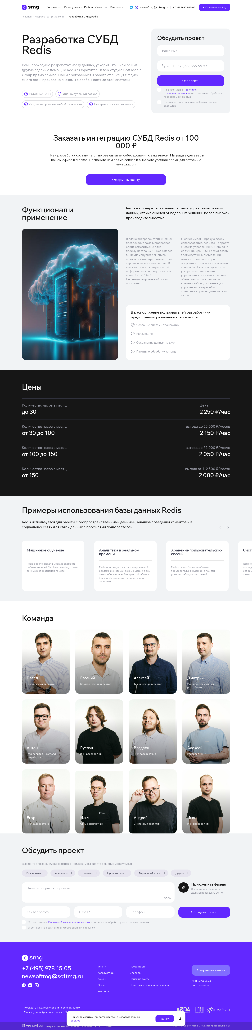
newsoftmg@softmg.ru (154, 7)
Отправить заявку (211, 970)
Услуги (102, 966)
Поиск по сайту (139, 978)
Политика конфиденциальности (150, 985)
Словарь (135, 972)
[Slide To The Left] (220, 527)
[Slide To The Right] (228, 527)
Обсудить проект (204, 912)
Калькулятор (106, 972)
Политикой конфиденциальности (69, 922)
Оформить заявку (126, 180)
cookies (75, 1020)
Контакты (103, 991)
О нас (101, 985)
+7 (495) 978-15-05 (184, 7)
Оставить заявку (215, 7)
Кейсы (102, 978)
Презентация (138, 966)
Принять (164, 1018)
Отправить (190, 81)
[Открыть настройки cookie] (180, 1019)
